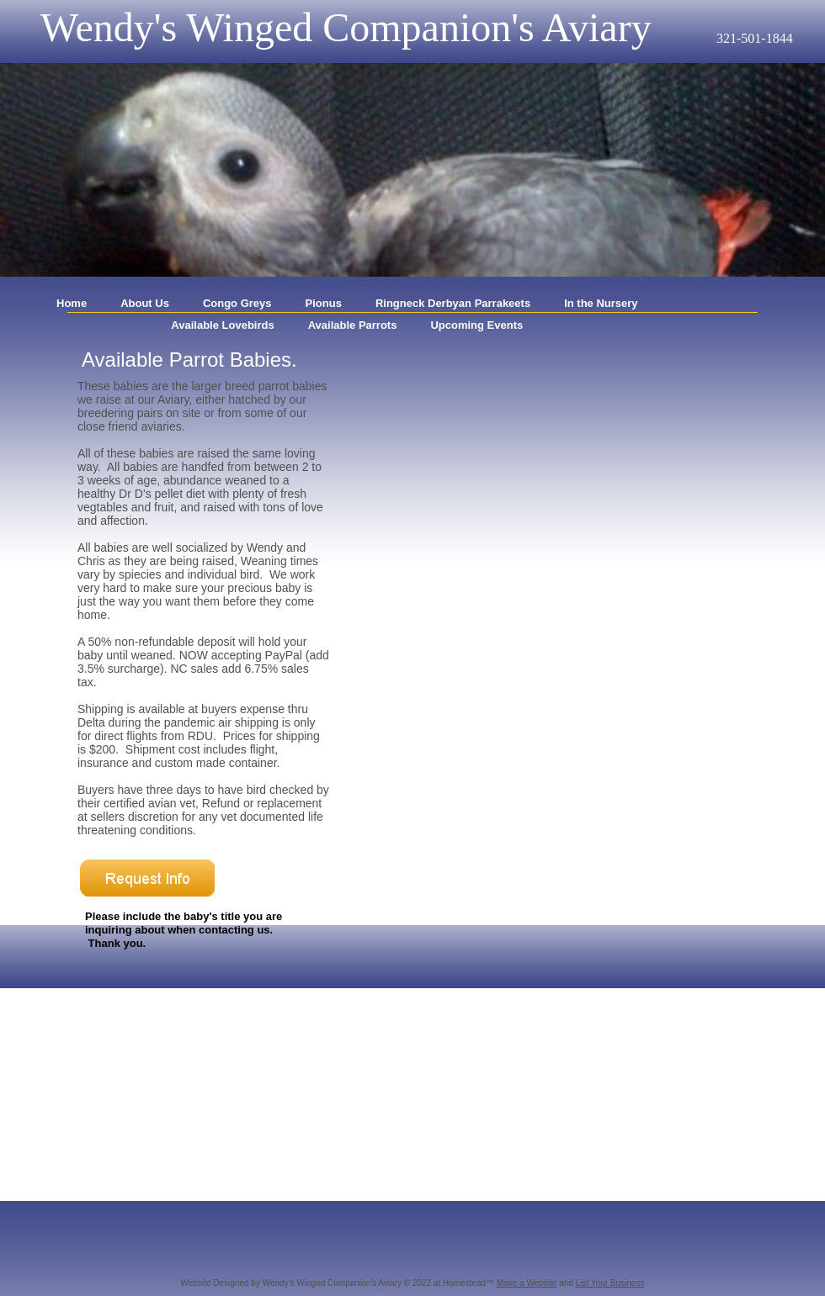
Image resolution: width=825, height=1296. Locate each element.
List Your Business (610, 1283)
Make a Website (527, 1283)
